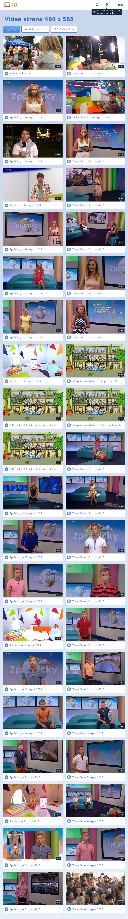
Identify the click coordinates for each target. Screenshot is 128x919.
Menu (119, 5)
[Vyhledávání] (97, 5)
